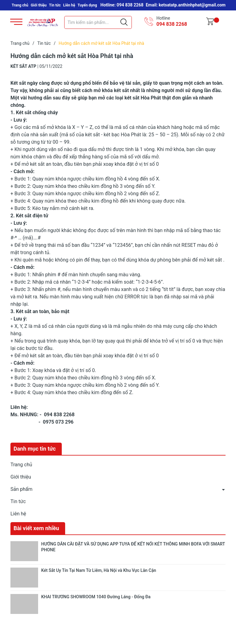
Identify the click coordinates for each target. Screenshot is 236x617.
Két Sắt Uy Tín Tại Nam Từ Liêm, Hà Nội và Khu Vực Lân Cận (98, 570)
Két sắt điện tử (32, 216)
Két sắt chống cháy (37, 112)
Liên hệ (69, 5)
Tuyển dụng (87, 5)
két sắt (214, 260)
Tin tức (55, 5)
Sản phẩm (21, 489)
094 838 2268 (171, 24)
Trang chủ (20, 5)
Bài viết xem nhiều (36, 528)
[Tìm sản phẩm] (98, 22)
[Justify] (124, 22)
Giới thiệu (39, 5)
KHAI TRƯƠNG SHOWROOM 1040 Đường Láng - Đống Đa (96, 596)
